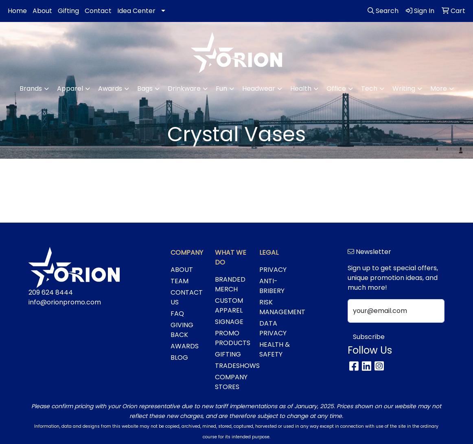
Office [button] (336, 88)
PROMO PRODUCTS (232, 338)
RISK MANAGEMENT (276, 307)
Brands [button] (31, 88)
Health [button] (300, 88)
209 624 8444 (50, 292)
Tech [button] (369, 88)
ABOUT (182, 269)
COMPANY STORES (231, 382)
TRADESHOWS (232, 365)
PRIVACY (273, 269)
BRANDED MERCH (230, 284)
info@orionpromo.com (64, 302)
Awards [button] (110, 88)
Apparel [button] (70, 88)
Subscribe (369, 336)
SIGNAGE (229, 321)
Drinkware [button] (184, 88)
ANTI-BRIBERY (272, 285)
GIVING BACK (182, 329)
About (42, 10)
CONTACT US (187, 297)
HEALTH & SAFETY (274, 349)
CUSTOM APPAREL (229, 305)
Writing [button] (403, 88)
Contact (98, 10)
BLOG (179, 357)
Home (17, 10)
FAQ (177, 313)
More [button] (438, 88)
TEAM (179, 281)
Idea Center (136, 10)
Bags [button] (145, 88)
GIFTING (228, 354)
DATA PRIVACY (273, 328)
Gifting (68, 10)
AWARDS (185, 346)
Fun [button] (221, 88)
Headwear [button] (258, 88)
